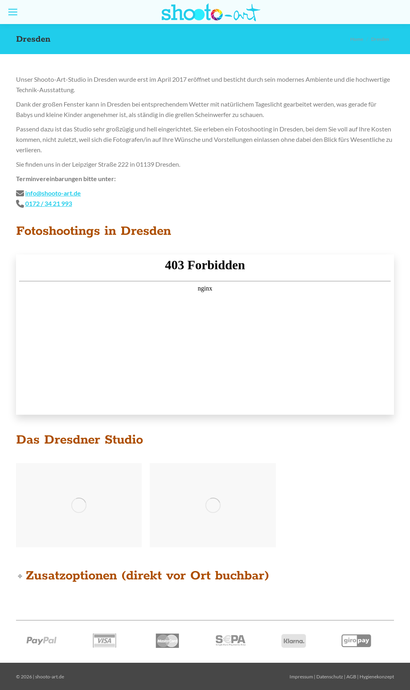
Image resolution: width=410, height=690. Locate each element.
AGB (351, 677)
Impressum (301, 677)
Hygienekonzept (377, 677)
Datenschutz (329, 677)
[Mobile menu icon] (13, 12)
